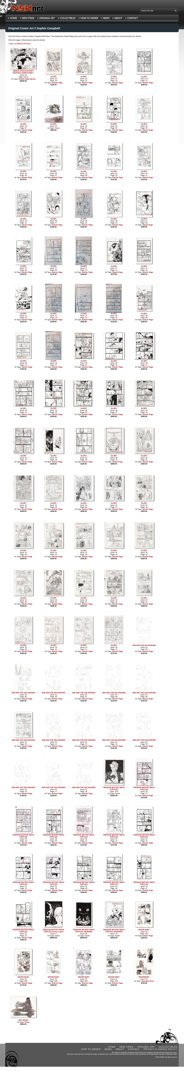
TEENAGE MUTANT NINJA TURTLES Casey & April (53, 931)
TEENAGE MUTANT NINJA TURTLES (114, 789)
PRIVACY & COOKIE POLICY (160, 1049)
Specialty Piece (147, 981)
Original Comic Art (20, 28)
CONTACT (134, 1049)
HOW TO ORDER (91, 1049)
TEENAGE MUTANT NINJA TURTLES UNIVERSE (83, 931)
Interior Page (57, 83)
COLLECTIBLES (168, 1047)
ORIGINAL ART (146, 1047)
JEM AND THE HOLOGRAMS (144, 645)
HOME (111, 1047)
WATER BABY (144, 930)
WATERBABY (144, 977)
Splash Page (148, 225)
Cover (57, 128)
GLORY (53, 77)
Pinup (27, 1022)
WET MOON (23, 1020)
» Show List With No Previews (19, 44)
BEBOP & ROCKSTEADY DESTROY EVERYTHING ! (23, 72)
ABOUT (120, 1049)
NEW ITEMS (126, 1047)
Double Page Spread (27, 79)
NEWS (108, 1049)
